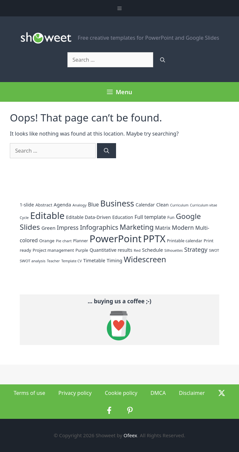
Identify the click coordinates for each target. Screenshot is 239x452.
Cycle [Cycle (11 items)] (24, 217)
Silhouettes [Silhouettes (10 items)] (173, 250)
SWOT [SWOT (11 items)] (214, 250)
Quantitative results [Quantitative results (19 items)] (110, 250)
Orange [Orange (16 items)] (47, 241)
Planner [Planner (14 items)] (80, 241)
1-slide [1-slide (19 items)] (27, 205)
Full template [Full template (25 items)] (150, 217)
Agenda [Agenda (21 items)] (62, 204)
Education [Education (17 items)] (122, 217)
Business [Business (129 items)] (117, 203)
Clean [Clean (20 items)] (162, 205)
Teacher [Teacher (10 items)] (53, 261)
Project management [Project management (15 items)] (53, 250)
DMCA (158, 393)
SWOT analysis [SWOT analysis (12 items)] (32, 260)
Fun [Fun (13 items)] (170, 217)
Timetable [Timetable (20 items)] (94, 260)
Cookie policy (121, 393)
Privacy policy (75, 393)
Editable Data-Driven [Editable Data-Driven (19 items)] (88, 217)
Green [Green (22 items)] (48, 228)
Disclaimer (192, 393)
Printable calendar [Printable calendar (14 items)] (184, 241)
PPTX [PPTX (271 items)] (154, 238)
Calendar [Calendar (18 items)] (145, 205)
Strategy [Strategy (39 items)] (195, 249)
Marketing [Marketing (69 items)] (137, 227)
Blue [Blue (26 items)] (93, 204)
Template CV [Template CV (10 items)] (71, 261)
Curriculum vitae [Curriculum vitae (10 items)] (203, 205)
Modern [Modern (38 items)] (183, 227)
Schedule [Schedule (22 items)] (152, 250)
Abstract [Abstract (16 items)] (44, 205)
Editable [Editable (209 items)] (47, 215)
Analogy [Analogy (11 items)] (80, 205)
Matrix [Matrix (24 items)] (163, 228)
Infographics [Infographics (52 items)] (99, 227)
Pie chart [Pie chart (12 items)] (64, 240)
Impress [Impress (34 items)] (68, 227)
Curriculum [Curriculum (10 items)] (179, 205)
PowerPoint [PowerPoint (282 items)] (115, 238)
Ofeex (130, 435)
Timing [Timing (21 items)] (114, 260)
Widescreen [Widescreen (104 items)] (145, 259)
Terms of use (29, 393)
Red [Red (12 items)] (137, 250)
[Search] (162, 59)
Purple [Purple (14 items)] (82, 250)
